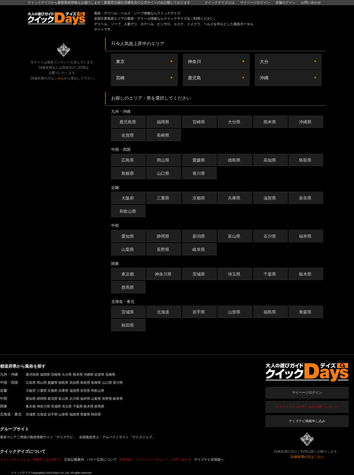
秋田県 (128, 325)
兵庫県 (235, 198)
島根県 (128, 173)
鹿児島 (194, 78)
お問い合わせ (311, 2)
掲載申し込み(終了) (47, 459)
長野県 (164, 249)
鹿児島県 (128, 122)
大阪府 (128, 198)
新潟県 (199, 236)
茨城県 (199, 274)
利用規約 (126, 459)
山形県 (235, 312)
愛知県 (128, 236)
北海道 (164, 312)
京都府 (199, 198)
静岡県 (164, 236)
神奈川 (194, 61)
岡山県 (164, 160)
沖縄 (264, 78)
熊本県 (270, 122)
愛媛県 (199, 160)
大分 (264, 61)
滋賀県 (270, 198)
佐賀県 (128, 135)
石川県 (270, 236)
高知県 (270, 160)
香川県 (199, 173)
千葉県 (270, 274)
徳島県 (235, 160)
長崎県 (164, 135)
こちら (59, 78)
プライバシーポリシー (152, 459)
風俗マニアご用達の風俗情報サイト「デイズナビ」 (38, 437)
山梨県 (128, 249)
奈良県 (306, 198)
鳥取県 (306, 160)
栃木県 (306, 274)
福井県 (306, 236)
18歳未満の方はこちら (307, 457)
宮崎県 (199, 122)
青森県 (306, 312)
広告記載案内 (74, 459)
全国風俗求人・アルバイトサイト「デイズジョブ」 (117, 437)
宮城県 (128, 312)
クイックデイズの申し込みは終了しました (307, 407)
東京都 (128, 274)
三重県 (164, 198)
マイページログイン (307, 392)
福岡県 (164, 122)
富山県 (235, 236)
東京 (120, 61)
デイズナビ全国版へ (209, 459)
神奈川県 (164, 274)
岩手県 (199, 312)
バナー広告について (102, 459)
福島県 (270, 312)
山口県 (164, 173)
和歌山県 (128, 211)
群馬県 (128, 287)
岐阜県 (199, 249)
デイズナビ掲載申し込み (307, 421)
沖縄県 (306, 122)
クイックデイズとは (220, 2)
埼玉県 (235, 274)
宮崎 (120, 78)
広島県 (128, 160)
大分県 (235, 122)
